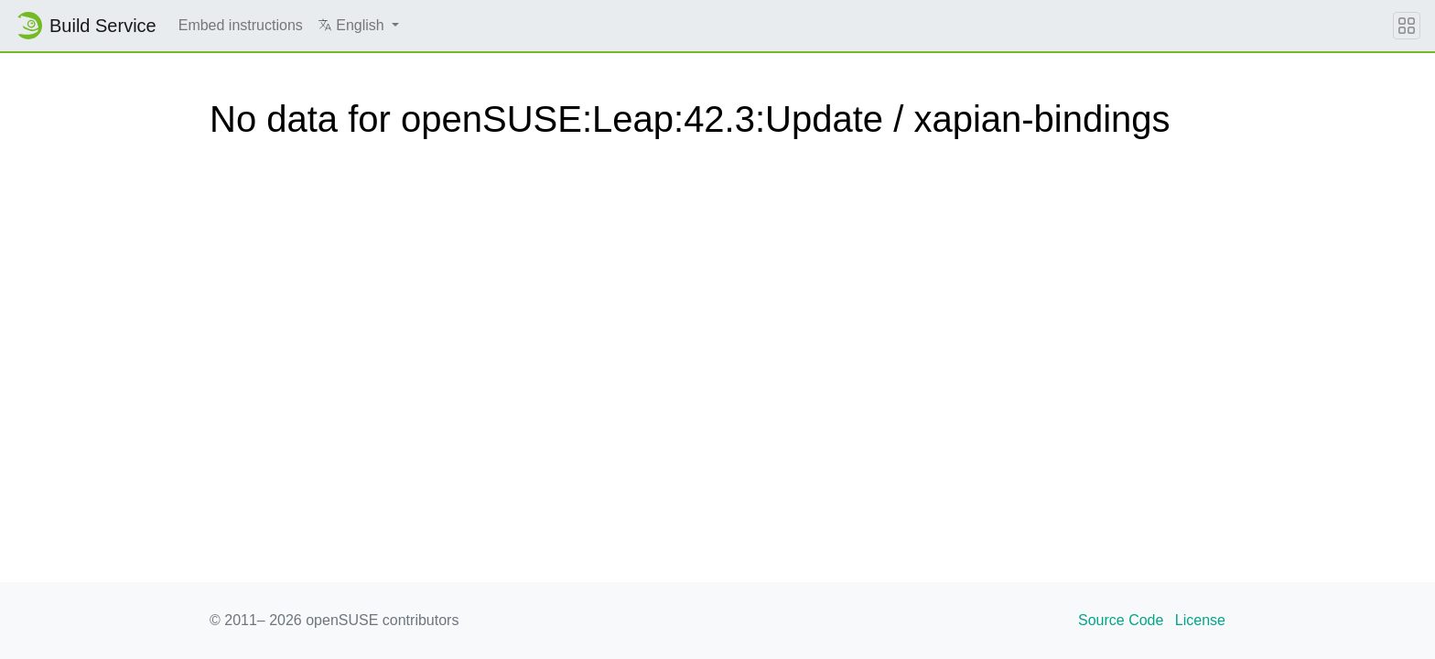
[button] (358, 25)
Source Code (1120, 620)
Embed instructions (240, 25)
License (1200, 620)
